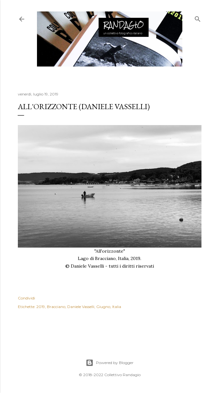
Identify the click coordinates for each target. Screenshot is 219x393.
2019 (40, 306)
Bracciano (56, 306)
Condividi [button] (26, 298)
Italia (116, 306)
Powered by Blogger (110, 363)
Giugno (103, 306)
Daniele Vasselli (80, 306)
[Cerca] (197, 17)
